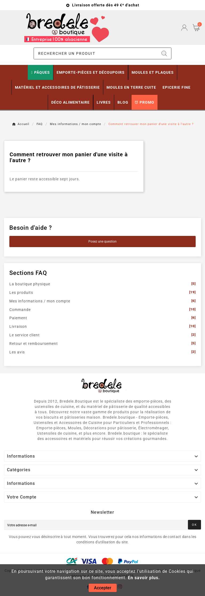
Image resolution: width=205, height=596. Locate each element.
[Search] (164, 53)
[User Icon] (184, 28)
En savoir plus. (144, 577)
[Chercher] (95, 53)
